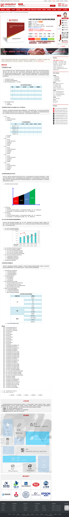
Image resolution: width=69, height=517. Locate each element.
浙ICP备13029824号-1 (50, 515)
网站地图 (59, 514)
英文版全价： (30, 36)
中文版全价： (30, 33)
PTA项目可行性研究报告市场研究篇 (61, 120)
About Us (13, 514)
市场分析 (23, 9)
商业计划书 (33, 9)
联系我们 (50, 514)
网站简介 (18, 514)
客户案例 (54, 9)
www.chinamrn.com (26, 515)
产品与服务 (23, 514)
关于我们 (65, 9)
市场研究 (13, 9)
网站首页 (3, 9)
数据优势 (14, 505)
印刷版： (49, 33)
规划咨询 (49, 9)
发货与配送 (26, 507)
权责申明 (41, 514)
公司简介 (3, 505)
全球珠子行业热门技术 (10, 392)
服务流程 (14, 507)
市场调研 (36, 505)
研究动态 (18, 9)
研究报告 (8, 9)
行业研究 (28, 9)
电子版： (40, 33)
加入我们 (3, 507)
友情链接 (55, 514)
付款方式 (37, 514)
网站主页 (7, 12)
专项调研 (44, 9)
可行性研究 (38, 9)
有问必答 (59, 9)
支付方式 (25, 505)
